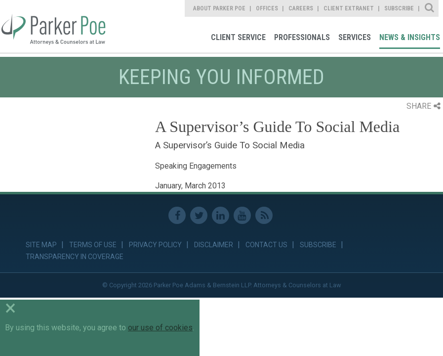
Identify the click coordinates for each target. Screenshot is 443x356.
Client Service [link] (238, 37)
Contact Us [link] (266, 245)
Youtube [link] (242, 215)
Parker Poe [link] (53, 26)
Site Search (430, 8)
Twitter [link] (198, 215)
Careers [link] (300, 8)
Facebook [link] (177, 215)
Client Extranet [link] (348, 8)
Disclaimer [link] (213, 245)
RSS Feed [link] (264, 215)
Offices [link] (267, 8)
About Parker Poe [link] (219, 8)
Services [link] (354, 37)
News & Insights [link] (409, 37)
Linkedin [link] (220, 215)
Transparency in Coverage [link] (74, 257)
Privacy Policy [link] (155, 245)
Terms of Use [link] (93, 245)
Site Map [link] (41, 245)
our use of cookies (160, 327)
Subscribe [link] (399, 8)
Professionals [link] (302, 37)
